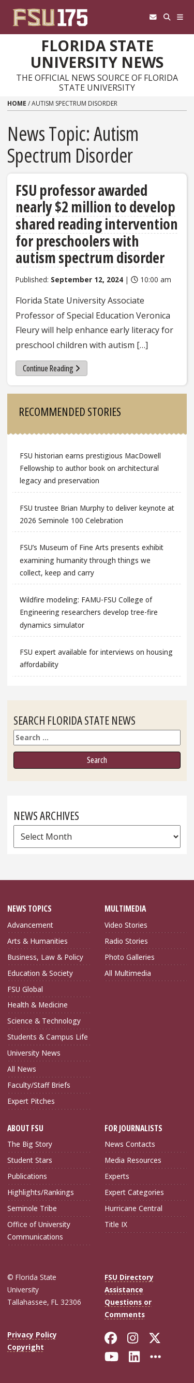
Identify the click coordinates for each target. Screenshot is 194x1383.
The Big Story (29, 1144)
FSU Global (25, 989)
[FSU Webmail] (153, 17)
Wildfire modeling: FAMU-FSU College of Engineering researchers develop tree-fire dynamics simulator (89, 612)
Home (16, 103)
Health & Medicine (37, 1005)
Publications (27, 1176)
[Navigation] (180, 17)
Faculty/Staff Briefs (38, 1085)
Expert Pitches (31, 1101)
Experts (117, 1176)
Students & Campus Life (47, 1037)
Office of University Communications (38, 1230)
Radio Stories (126, 941)
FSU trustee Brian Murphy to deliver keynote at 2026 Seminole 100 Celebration (97, 514)
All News (21, 1069)
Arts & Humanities (37, 941)
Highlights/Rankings (40, 1192)
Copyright (25, 1347)
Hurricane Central (133, 1208)
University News (34, 1053)
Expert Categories (134, 1192)
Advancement (30, 925)
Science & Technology (44, 1021)
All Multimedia (128, 973)
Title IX (116, 1224)
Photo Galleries (130, 957)
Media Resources (133, 1160)
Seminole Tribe (32, 1208)
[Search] (167, 17)
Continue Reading (51, 368)
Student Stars (29, 1160)
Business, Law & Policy (45, 957)
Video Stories (126, 925)
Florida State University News (97, 54)
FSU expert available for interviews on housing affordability (96, 658)
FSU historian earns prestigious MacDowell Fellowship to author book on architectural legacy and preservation (90, 468)
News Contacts (130, 1144)
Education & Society (40, 973)
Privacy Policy (32, 1334)
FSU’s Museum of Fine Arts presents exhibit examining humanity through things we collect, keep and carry (91, 559)
